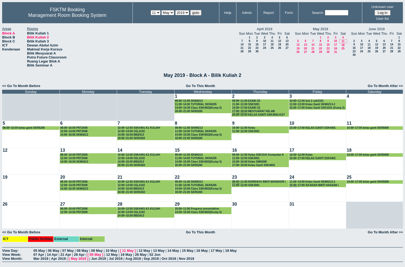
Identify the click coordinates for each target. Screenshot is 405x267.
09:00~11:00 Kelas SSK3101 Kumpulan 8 (257, 154)
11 (272, 41)
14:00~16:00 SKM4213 (74, 134)
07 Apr (38, 255)
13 (287, 41)
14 (241, 44)
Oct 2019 (169, 259)
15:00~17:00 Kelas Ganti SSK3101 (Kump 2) (317, 107)
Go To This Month (200, 86)
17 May (216, 251)
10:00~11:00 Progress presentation (197, 208)
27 (287, 47)
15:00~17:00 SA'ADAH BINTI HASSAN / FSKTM (314, 185)
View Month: (12, 259)
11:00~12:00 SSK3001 (246, 104)
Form (289, 13)
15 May (187, 251)
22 (249, 47)
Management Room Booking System (67, 15)
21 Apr (65, 255)
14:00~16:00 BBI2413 (131, 134)
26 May (140, 255)
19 (279, 44)
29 (249, 51)
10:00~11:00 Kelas (243, 127)
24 (264, 47)
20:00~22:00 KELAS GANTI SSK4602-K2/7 (258, 114)
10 (264, 41)
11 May (128, 251)
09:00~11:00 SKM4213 (189, 100)
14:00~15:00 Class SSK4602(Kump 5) (198, 107)
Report (268, 13)
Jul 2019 (115, 259)
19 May (126, 255)
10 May (111, 251)
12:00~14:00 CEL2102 (131, 131)
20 (287, 44)
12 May (144, 251)
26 (279, 47)
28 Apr (79, 255)
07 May (68, 251)
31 (335, 51)
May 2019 (78, 259)
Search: (318, 13)
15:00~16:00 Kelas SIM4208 (249, 161)
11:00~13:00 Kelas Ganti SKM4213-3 (312, 104)
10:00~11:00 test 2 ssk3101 (307, 100)
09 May (97, 251)
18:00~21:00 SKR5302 (131, 138)
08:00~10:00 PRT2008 (74, 127)
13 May (159, 251)
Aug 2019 (133, 259)
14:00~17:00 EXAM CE (246, 107)
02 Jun (154, 255)
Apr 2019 (58, 259)
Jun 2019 (98, 259)
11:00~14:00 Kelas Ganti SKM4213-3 (312, 181)
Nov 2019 (186, 259)
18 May (231, 251)
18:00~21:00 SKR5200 (189, 111)
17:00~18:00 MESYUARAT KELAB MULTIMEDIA (253, 111)
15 (249, 44)
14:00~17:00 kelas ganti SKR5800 (368, 127)
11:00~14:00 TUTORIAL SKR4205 (196, 104)
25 (272, 47)
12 (279, 41)
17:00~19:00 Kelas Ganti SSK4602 (253, 165)
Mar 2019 (40, 259)
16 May (202, 251)
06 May (53, 251)
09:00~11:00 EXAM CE (246, 100)
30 (256, 51)
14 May (173, 251)
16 (256, 44)
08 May (82, 251)
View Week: (11, 255)
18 (272, 44)
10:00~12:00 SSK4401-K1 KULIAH (139, 127)
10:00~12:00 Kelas (301, 154)
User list (382, 19)
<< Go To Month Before (21, 86)
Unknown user (382, 7)
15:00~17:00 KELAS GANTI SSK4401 (313, 127)
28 (241, 51)
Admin (247, 13)
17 (264, 44)
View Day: (10, 251)
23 (256, 47)
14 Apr (52, 255)
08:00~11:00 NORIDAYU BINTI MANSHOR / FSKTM (259, 182)
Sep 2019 (151, 259)
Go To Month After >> (385, 86)
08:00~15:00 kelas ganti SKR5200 (24, 127)
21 (241, 47)
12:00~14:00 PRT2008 (74, 131)
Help (227, 13)
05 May (39, 251)
